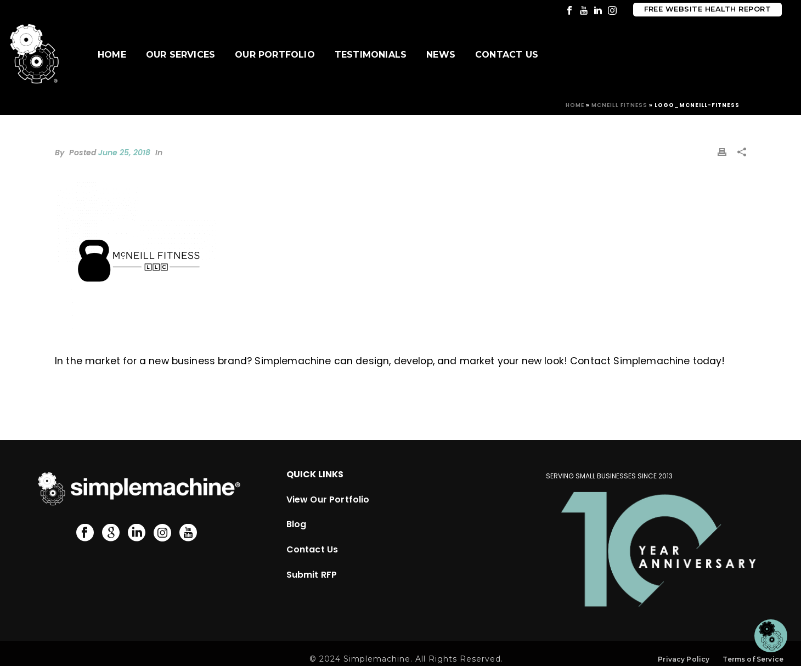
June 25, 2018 (124, 152)
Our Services (180, 54)
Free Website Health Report (707, 9)
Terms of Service (753, 659)
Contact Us (506, 54)
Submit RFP (311, 574)
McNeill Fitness (619, 105)
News (440, 54)
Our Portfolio (275, 54)
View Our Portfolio (328, 499)
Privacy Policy (683, 659)
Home (112, 54)
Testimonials (371, 54)
